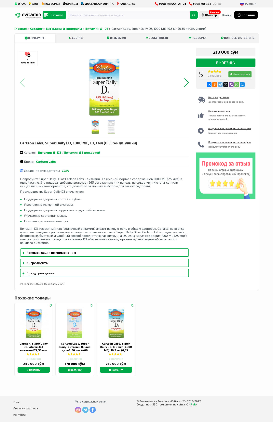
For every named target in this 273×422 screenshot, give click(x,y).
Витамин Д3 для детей (82, 152)
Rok (193, 404)
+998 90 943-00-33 (205, 4)
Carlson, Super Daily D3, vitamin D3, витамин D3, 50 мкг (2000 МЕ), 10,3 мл (34, 348)
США (65, 170)
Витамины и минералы (64, 28)
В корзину (225, 62)
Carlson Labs (46, 161)
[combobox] (131, 15)
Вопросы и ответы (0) (238, 37)
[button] (186, 82)
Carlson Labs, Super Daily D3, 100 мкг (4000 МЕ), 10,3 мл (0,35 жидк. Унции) (116, 348)
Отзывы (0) (116, 37)
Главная (20, 28)
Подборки (197, 37)
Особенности (157, 37)
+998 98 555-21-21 (170, 4)
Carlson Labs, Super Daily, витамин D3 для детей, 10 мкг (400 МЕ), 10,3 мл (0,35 (74, 348)
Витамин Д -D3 (96, 28)
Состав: (76, 37)
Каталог (36, 28)
